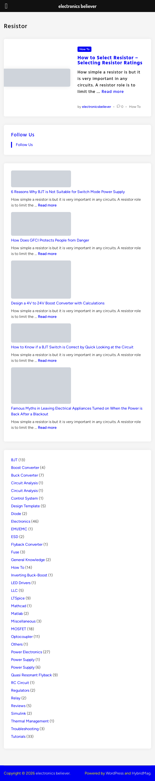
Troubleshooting (25, 729)
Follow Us (23, 134)
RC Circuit (20, 682)
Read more (112, 91)
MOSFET (18, 629)
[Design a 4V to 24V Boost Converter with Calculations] (41, 280)
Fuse (15, 552)
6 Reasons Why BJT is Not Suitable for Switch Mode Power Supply (68, 191)
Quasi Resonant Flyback (31, 675)
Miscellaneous (23, 621)
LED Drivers (20, 583)
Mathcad (18, 606)
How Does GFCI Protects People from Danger (50, 240)
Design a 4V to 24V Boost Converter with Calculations (57, 303)
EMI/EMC (19, 529)
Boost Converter (25, 467)
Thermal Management (30, 721)
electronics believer (53, 773)
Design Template (25, 506)
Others (17, 644)
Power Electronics (26, 652)
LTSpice (18, 598)
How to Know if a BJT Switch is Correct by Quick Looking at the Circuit (72, 347)
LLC (14, 590)
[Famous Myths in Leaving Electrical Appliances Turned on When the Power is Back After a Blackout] (41, 386)
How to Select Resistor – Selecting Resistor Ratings (110, 60)
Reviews (18, 705)
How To (84, 49)
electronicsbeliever (96, 107)
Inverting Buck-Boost (29, 575)
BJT (14, 460)
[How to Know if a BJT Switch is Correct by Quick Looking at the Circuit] (41, 333)
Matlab (17, 613)
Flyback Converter (26, 544)
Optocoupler (22, 636)
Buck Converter (24, 475)
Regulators (20, 690)
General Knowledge (28, 559)
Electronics (20, 521)
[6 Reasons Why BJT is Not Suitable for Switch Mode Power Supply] (41, 179)
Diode (16, 513)
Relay (15, 698)
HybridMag (141, 773)
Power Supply (23, 659)
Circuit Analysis (24, 483)
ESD (14, 536)
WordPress (115, 773)
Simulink (18, 713)
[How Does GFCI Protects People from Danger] (41, 224)
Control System (24, 498)
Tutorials (18, 736)
